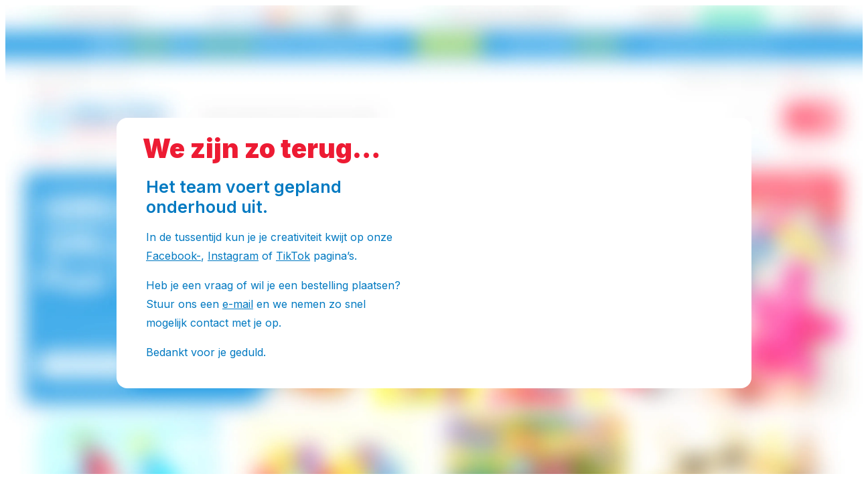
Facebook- (173, 255)
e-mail (237, 304)
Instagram (233, 255)
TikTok (293, 255)
